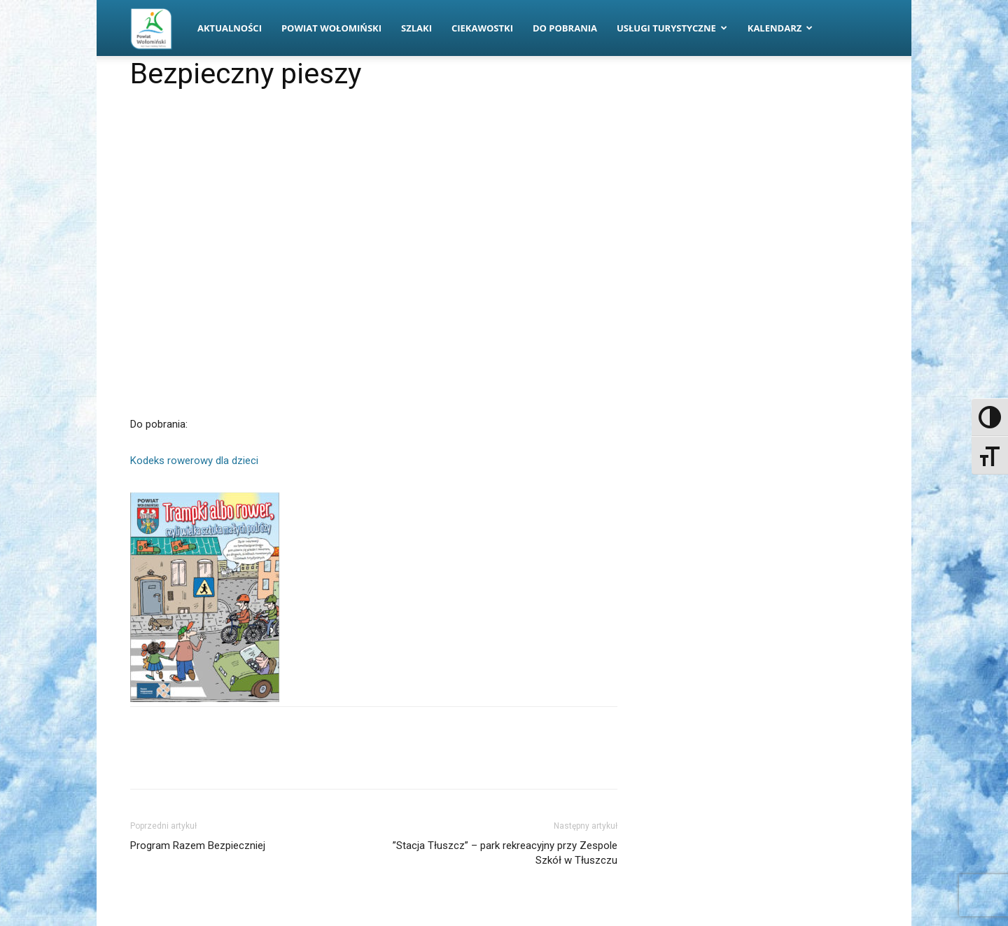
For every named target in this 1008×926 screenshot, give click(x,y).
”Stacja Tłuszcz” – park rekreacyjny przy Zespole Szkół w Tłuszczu (505, 853)
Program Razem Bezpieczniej (197, 845)
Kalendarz (780, 28)
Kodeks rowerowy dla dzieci (194, 460)
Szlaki (416, 28)
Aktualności (229, 28)
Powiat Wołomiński (331, 28)
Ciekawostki (482, 28)
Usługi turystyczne (672, 28)
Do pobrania (565, 28)
